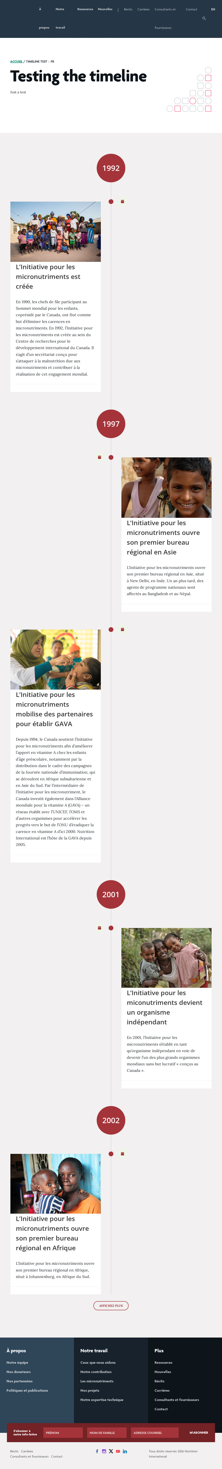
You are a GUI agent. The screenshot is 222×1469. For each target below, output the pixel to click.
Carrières (144, 9)
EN (213, 9)
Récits (128, 9)
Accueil (16, 61)
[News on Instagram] (104, 1451)
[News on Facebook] (97, 1451)
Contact (191, 9)
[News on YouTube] (118, 1451)
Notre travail (60, 18)
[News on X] (111, 1451)
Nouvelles (105, 9)
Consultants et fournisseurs (165, 18)
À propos (44, 18)
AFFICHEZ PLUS (111, 1306)
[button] (204, 19)
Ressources (85, 9)
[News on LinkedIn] (124, 1451)
